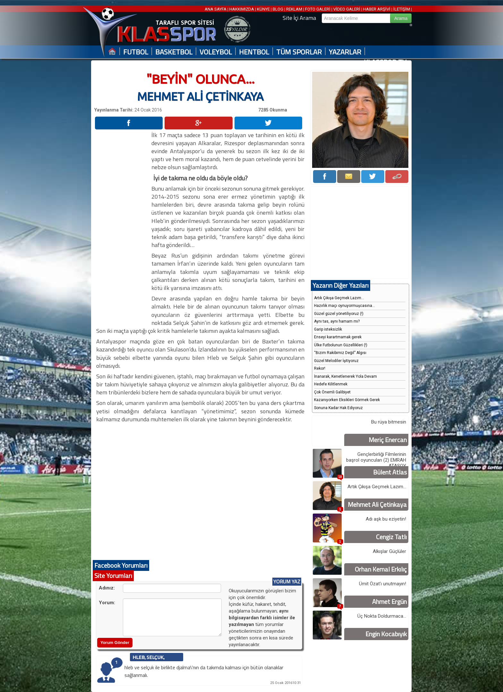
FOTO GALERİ (317, 9)
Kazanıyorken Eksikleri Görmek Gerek (347, 400)
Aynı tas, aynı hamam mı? (337, 321)
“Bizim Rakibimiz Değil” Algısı (340, 352)
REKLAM (294, 9)
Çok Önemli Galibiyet (332, 392)
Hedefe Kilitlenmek (330, 384)
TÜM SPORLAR (299, 52)
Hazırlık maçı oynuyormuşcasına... (344, 305)
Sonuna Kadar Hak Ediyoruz (338, 408)
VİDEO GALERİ (346, 9)
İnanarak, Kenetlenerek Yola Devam (345, 376)
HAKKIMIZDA (241, 9)
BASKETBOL (173, 52)
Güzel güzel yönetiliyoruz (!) (338, 313)
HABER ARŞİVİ (376, 9)
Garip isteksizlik (328, 329)
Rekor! (319, 368)
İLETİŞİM (401, 9)
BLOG (278, 9)
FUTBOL (135, 52)
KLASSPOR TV (385, 62)
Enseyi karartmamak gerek (338, 337)
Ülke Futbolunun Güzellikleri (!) (340, 345)
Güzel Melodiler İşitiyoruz (336, 360)
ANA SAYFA (216, 9)
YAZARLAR (345, 52)
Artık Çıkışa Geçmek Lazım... (339, 298)
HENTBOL (254, 52)
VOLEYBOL (216, 52)
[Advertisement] (122, 227)
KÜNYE (263, 9)
